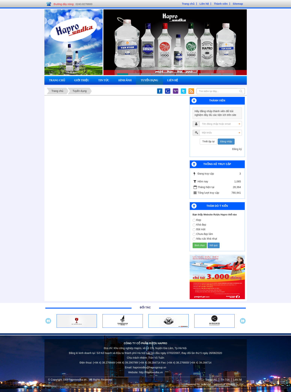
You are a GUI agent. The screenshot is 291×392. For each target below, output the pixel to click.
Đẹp (197, 220)
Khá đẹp (199, 224)
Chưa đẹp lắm (203, 234)
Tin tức (103, 80)
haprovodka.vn (78, 379)
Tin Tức (225, 379)
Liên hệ (172, 80)
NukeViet (206, 384)
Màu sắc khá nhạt (205, 239)
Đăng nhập (226, 141)
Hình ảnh (125, 80)
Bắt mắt (199, 229)
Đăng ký (237, 149)
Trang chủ (57, 80)
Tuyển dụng (149, 80)
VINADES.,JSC (235, 384)
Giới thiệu (81, 80)
